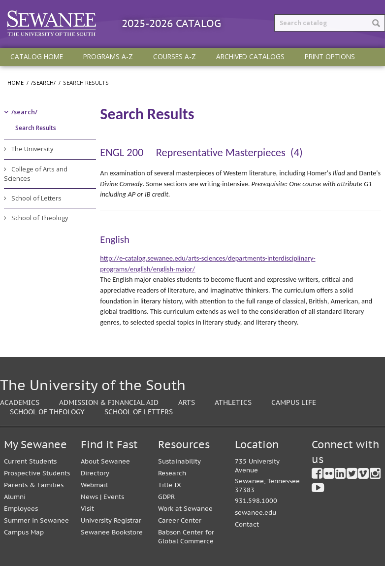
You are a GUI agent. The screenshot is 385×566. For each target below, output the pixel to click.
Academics (19, 402)
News (89, 497)
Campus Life (293, 402)
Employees (21, 508)
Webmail (94, 485)
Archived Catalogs (250, 56)
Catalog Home (36, 56)
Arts (186, 402)
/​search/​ (24, 111)
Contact (247, 524)
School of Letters (36, 198)
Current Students (30, 461)
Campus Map (24, 532)
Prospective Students (37, 473)
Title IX (169, 485)
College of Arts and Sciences (35, 174)
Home (15, 82)
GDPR (166, 497)
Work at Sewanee (185, 508)
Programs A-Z (108, 56)
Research (172, 473)
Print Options (330, 56)
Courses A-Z (174, 56)
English (114, 239)
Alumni (15, 497)
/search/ (43, 82)
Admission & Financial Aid (109, 402)
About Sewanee (105, 461)
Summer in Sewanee (36, 520)
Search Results (35, 128)
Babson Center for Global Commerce (186, 536)
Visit (87, 508)
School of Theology (39, 217)
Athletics (233, 402)
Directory (95, 473)
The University (32, 148)
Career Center (179, 520)
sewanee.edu (255, 512)
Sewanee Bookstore (112, 532)
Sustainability (179, 461)
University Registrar (111, 520)
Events (113, 497)
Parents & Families (34, 485)
